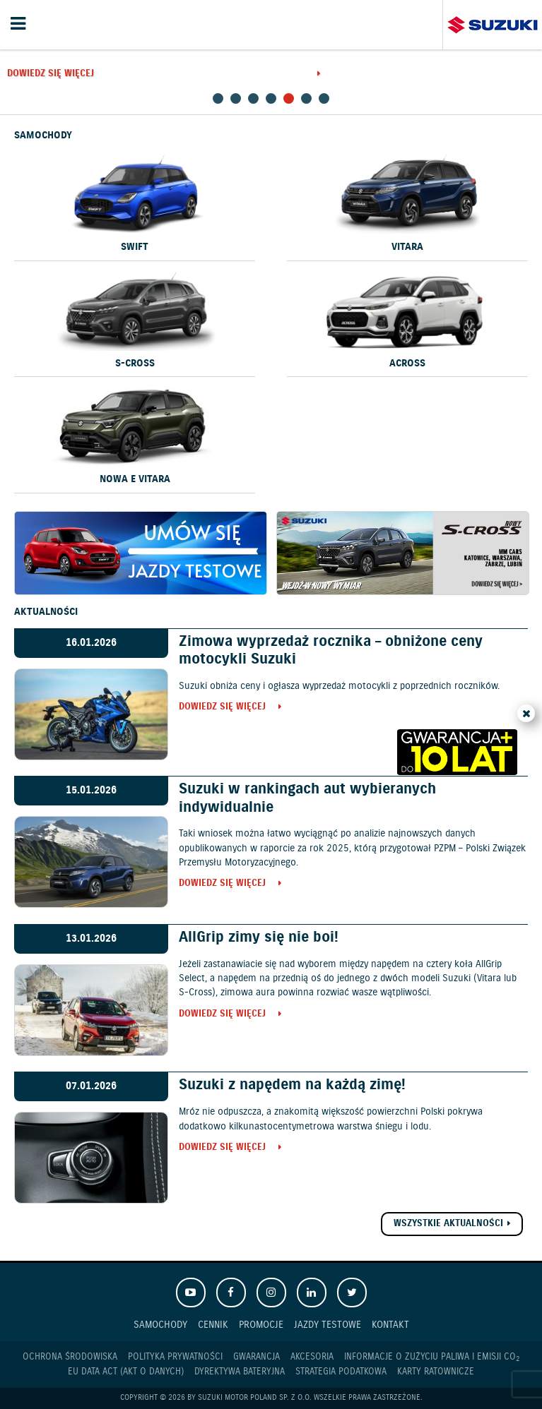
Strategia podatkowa (341, 1372)
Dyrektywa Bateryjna (239, 1372)
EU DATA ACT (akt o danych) (126, 1372)
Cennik (213, 1324)
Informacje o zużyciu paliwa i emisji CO (431, 1357)
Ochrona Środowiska (70, 1357)
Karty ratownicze (435, 1372)
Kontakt (390, 1324)
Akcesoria (312, 1357)
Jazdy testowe (327, 1324)
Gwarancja (256, 1357)
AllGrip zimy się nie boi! (258, 937)
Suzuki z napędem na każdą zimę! (292, 1085)
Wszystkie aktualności (448, 1224)
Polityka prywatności (175, 1357)
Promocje (261, 1324)
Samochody (160, 1324)
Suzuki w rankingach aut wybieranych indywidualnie (307, 798)
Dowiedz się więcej (50, 74)
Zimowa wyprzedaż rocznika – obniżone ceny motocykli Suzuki (331, 650)
